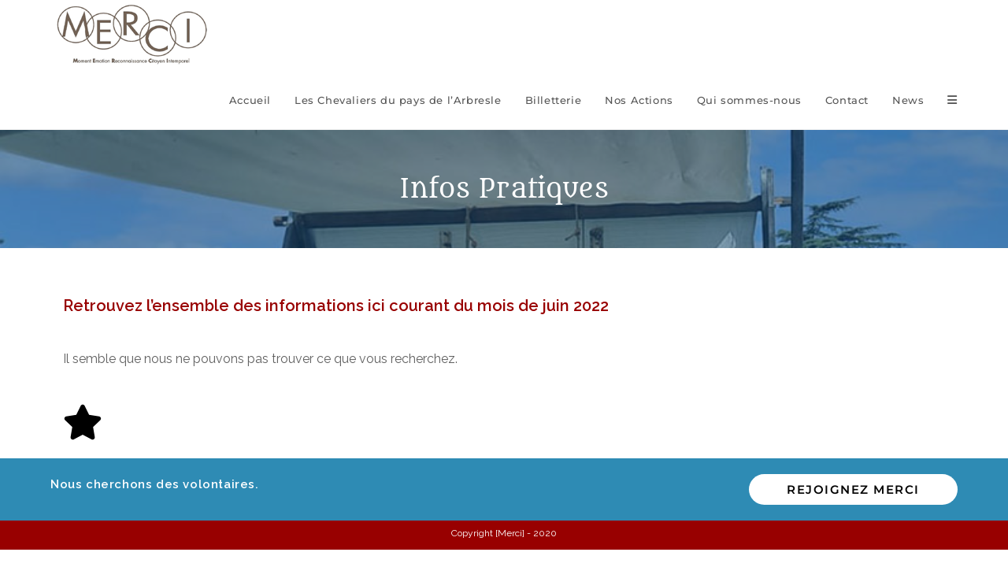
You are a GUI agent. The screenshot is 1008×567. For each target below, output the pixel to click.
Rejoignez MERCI (853, 489)
